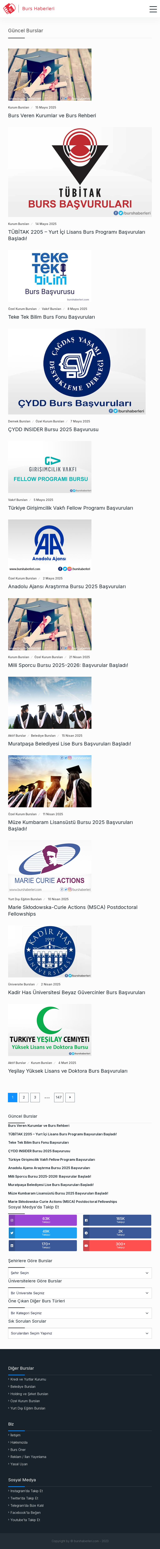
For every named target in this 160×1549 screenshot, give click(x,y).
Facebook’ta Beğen (25, 1512)
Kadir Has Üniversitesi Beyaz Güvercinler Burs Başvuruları (76, 992)
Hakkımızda (19, 1442)
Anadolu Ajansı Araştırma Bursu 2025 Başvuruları (67, 586)
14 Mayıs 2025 (45, 224)
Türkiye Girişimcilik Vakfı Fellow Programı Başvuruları (70, 508)
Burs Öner (18, 1450)
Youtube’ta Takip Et (25, 1520)
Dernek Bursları (19, 421)
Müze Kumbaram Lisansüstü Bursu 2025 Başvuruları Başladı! (58, 1193)
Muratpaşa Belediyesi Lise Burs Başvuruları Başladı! (69, 744)
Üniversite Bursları (21, 984)
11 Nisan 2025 (53, 814)
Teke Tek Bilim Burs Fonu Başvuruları (51, 317)
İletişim (15, 1435)
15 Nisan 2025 (72, 735)
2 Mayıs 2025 (52, 578)
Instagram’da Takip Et (26, 1491)
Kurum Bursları (18, 107)
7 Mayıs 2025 (80, 421)
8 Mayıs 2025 (77, 309)
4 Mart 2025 (67, 1063)
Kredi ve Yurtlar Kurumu (28, 1379)
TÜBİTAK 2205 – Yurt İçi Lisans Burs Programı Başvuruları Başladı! (62, 1134)
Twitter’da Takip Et (24, 1498)
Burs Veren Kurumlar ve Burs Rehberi (52, 115)
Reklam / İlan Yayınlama (28, 1457)
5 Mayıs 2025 (43, 500)
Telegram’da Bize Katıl (27, 1505)
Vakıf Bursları (51, 309)
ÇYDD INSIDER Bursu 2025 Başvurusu (53, 429)
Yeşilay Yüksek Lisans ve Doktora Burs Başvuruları (68, 1071)
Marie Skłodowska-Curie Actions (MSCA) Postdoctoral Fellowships (62, 1202)
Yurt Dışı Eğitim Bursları (25, 899)
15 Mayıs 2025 (45, 107)
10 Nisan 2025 (58, 899)
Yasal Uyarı (19, 1464)
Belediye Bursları (43, 735)
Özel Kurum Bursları (22, 309)
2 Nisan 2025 (50, 984)
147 (59, 1097)
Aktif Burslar (17, 735)
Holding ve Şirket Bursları (29, 1394)
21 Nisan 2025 (79, 657)
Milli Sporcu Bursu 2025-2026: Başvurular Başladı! (68, 665)
